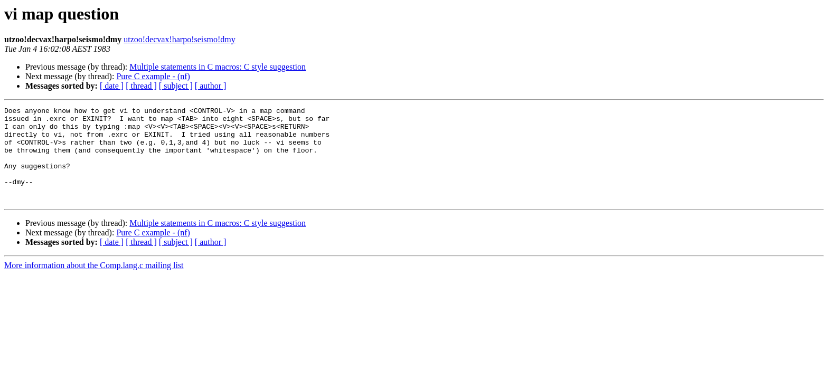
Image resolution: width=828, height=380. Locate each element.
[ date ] (112, 85)
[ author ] (211, 85)
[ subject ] (176, 85)
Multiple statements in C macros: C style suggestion (217, 66)
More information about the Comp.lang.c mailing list (94, 284)
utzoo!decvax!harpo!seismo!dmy (179, 39)
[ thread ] (141, 85)
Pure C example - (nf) (153, 76)
